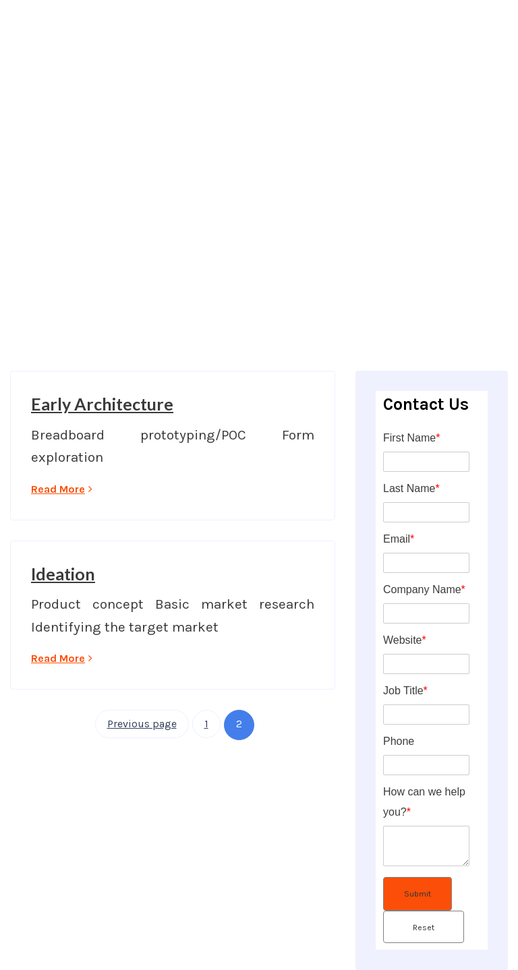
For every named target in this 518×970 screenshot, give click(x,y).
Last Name (411, 488)
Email (398, 539)
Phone (398, 741)
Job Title (405, 690)
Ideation (63, 574)
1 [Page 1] (206, 723)
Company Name (424, 589)
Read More (61, 489)
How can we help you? (424, 802)
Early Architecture (102, 404)
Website (404, 640)
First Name (411, 438)
